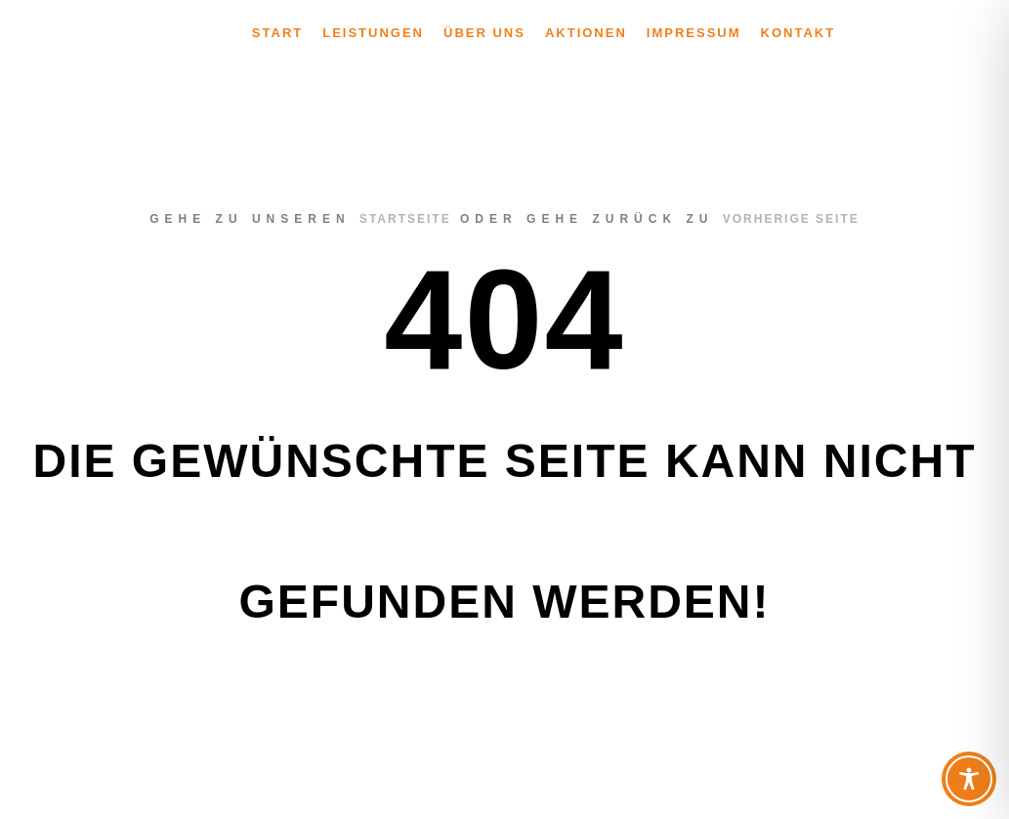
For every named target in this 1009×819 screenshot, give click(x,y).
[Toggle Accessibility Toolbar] (969, 779)
